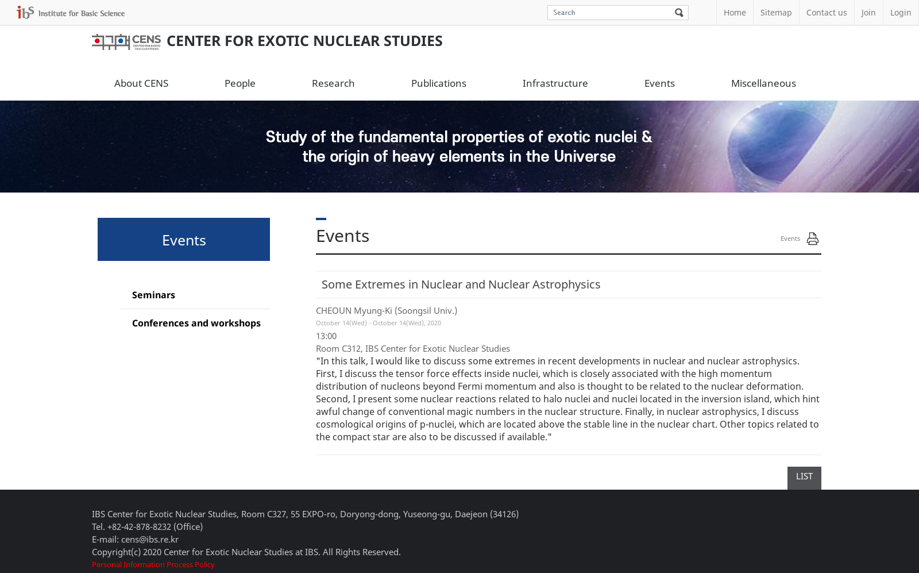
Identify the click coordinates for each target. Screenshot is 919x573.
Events (659, 83)
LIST (804, 476)
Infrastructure (555, 83)
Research (333, 83)
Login (901, 12)
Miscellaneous (763, 83)
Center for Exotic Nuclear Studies (267, 40)
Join (869, 12)
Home (735, 12)
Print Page (813, 238)
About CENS (141, 83)
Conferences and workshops (196, 323)
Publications (438, 83)
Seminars (153, 295)
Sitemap (776, 12)
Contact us (826, 12)
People (240, 83)
